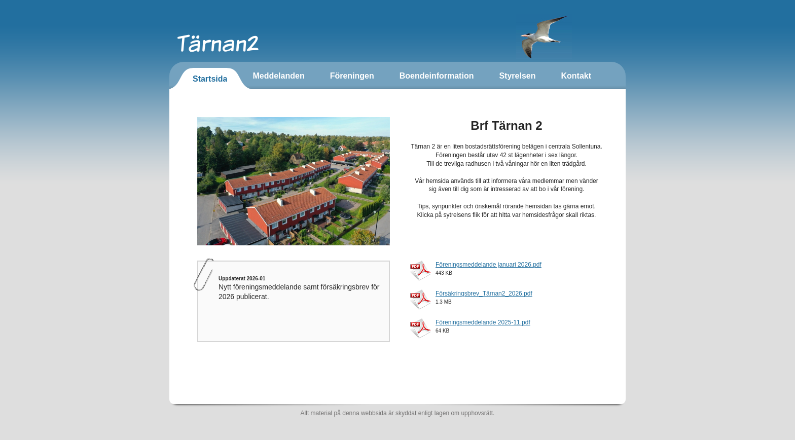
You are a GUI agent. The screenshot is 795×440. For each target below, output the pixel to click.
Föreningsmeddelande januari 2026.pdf (488, 264)
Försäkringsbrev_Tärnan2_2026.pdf (484, 293)
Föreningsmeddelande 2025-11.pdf (483, 322)
